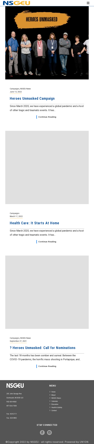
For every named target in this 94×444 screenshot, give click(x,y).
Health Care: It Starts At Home (34, 223)
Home (52, 392)
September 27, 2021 (18, 341)
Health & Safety (56, 407)
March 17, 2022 (16, 216)
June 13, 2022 (16, 91)
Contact (53, 410)
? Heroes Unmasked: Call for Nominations (43, 348)
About (52, 395)
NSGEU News (25, 88)
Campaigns (14, 88)
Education (54, 404)
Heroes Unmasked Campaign (32, 98)
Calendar (54, 401)
